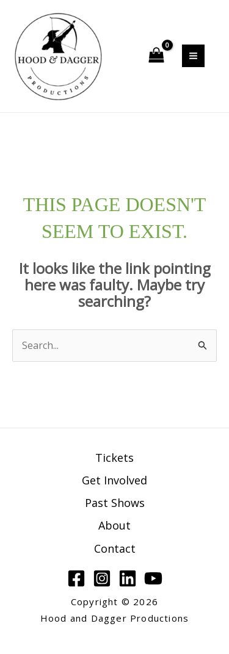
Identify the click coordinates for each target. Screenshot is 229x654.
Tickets (114, 457)
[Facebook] (76, 578)
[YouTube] (153, 578)
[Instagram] (102, 578)
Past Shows (115, 502)
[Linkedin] (127, 578)
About (114, 525)
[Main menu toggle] (193, 56)
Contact (115, 548)
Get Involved (114, 480)
